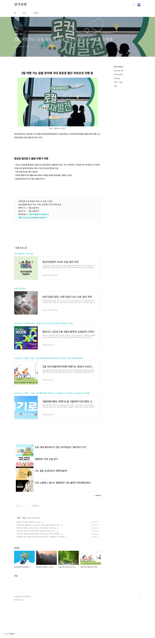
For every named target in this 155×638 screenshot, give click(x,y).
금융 (115, 86)
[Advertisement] (57, 456)
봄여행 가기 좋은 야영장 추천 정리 (28, 555)
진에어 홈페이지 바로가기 (39, 214)
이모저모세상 (118, 74)
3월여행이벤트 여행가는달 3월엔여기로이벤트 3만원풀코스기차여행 (40, 569)
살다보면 (20, 4)
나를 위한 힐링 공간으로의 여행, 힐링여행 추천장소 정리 (36, 563)
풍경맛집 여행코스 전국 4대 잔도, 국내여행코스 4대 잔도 (36, 561)
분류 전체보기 (119, 66)
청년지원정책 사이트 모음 (23, 253)
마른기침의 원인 (20, 288)
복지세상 (117, 78)
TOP (139, 630)
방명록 (36, 12)
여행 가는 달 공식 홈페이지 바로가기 (33, 217)
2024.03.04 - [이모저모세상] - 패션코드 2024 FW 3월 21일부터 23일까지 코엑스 (44, 323)
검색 (133, 4)
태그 (24, 12)
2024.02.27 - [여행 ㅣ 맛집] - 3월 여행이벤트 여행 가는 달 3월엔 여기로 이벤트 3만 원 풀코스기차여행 (51, 393)
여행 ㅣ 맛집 (21, 550)
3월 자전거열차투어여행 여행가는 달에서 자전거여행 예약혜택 (38, 566)
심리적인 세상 (119, 70)
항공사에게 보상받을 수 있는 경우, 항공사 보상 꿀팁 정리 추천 (38, 558)
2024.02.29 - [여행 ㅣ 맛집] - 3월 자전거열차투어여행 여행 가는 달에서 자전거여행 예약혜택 (48, 358)
